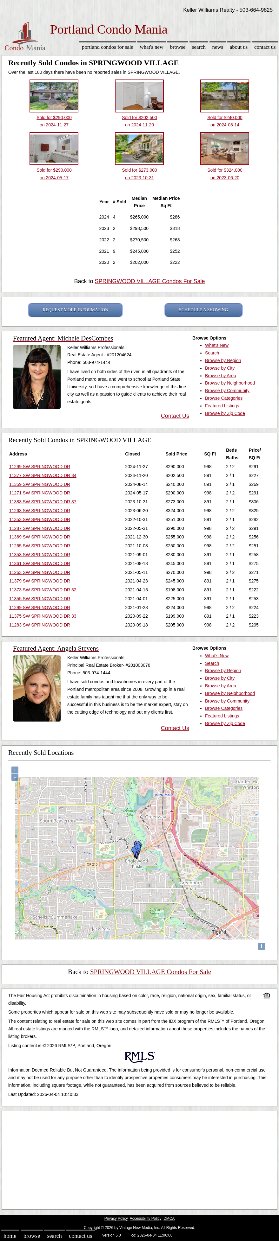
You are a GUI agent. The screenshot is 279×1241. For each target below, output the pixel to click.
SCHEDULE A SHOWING (203, 310)
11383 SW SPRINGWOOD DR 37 (42, 501)
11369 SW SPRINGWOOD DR (39, 536)
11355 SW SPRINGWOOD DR (39, 598)
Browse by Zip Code (225, 413)
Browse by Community (227, 390)
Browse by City (220, 368)
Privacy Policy (116, 1218)
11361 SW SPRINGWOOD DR (39, 563)
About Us (239, 47)
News (217, 47)
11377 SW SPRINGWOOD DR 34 (42, 475)
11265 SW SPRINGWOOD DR (39, 545)
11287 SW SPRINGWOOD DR (39, 528)
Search (199, 47)
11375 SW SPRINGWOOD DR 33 (42, 616)
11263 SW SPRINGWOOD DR (39, 510)
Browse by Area (220, 375)
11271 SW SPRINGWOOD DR (39, 492)
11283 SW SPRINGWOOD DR (39, 624)
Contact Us (265, 47)
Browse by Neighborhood (230, 382)
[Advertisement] (139, 1158)
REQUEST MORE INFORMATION (75, 310)
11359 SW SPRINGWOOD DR (39, 484)
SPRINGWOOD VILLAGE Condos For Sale (150, 281)
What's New (151, 47)
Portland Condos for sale (107, 47)
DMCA (169, 1218)
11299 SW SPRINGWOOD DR (39, 466)
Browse (177, 47)
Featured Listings (222, 405)
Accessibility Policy (146, 1218)
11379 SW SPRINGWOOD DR (39, 580)
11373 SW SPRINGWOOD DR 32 (42, 589)
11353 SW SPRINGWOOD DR (39, 519)
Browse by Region (223, 360)
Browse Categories (223, 398)
